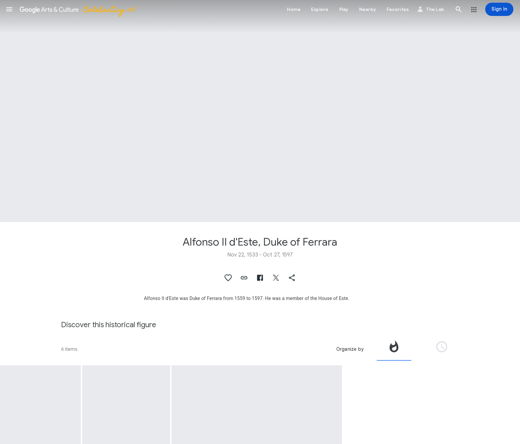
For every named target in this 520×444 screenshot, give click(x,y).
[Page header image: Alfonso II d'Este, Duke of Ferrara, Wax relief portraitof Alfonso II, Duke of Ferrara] (260, 111)
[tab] (394, 349)
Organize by (349, 349)
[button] (9, 9)
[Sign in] (499, 9)
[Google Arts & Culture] (77, 9)
